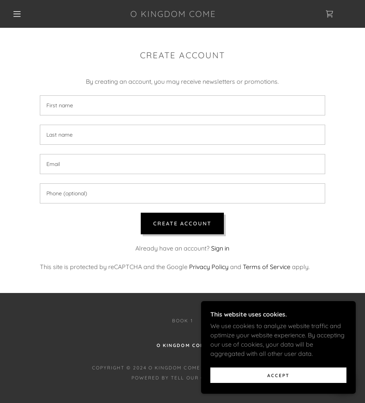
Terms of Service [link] (266, 267)
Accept (278, 386)
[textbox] (183, 105)
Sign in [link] (220, 248)
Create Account (182, 223)
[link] (173, 15)
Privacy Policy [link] (209, 267)
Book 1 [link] (182, 320)
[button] (17, 14)
